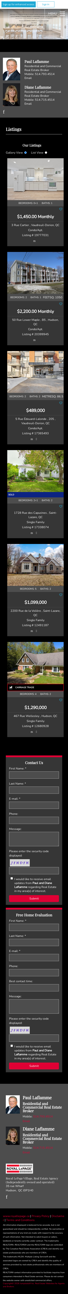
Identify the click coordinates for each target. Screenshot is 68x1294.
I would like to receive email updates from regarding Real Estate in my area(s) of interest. (35, 885)
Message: (15, 829)
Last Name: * (17, 784)
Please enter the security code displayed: (29, 853)
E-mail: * (14, 799)
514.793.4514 (45, 74)
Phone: (13, 814)
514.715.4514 (45, 100)
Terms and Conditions (20, 1220)
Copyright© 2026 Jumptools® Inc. (18, 1283)
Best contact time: (21, 981)
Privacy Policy (41, 1216)
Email (28, 78)
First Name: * (17, 769)
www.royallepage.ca (16, 1216)
